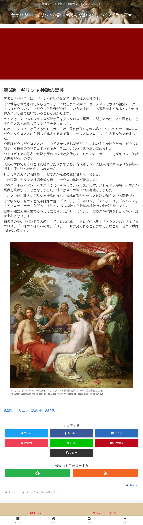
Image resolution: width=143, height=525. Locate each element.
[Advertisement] (71, 54)
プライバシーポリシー (106, 513)
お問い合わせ (37, 513)
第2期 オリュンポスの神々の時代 (29, 410)
